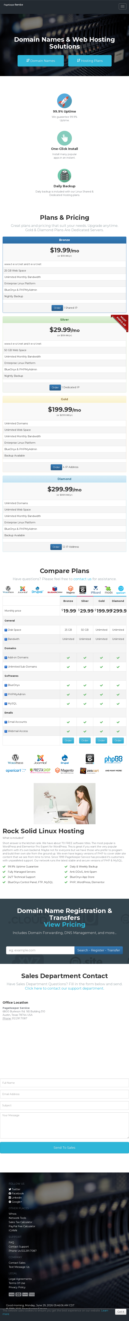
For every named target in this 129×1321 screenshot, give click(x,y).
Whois (12, 1213)
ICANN (13, 1230)
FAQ (11, 1242)
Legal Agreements (20, 1279)
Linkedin (16, 1197)
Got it (120, 1311)
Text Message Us (19, 1267)
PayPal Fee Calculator (22, 1226)
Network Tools (17, 1218)
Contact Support (19, 1246)
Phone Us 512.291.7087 (23, 1250)
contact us (82, 579)
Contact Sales (17, 1262)
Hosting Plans (90, 61)
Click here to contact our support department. (64, 988)
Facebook (18, 1193)
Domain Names (40, 61)
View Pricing (64, 924)
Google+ (17, 1201)
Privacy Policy (17, 1287)
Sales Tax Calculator (20, 1222)
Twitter (16, 1189)
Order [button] (57, 308)
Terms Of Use (17, 1283)
